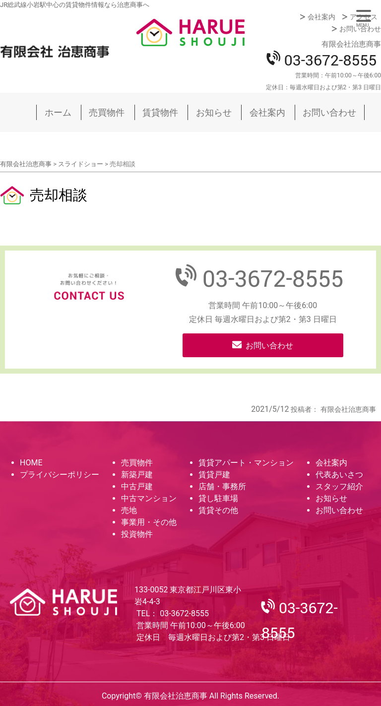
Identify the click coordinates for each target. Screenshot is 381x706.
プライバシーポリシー (59, 474)
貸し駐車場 (218, 498)
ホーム (58, 112)
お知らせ (214, 112)
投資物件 (137, 534)
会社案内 (321, 17)
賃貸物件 (160, 112)
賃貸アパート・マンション (246, 462)
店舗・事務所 (222, 486)
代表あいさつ (339, 474)
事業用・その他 (149, 522)
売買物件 (107, 112)
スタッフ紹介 (339, 486)
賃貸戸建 (214, 474)
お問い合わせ (360, 29)
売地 (129, 510)
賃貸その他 (218, 510)
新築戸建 (137, 474)
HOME (31, 462)
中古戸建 (137, 486)
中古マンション (149, 498)
